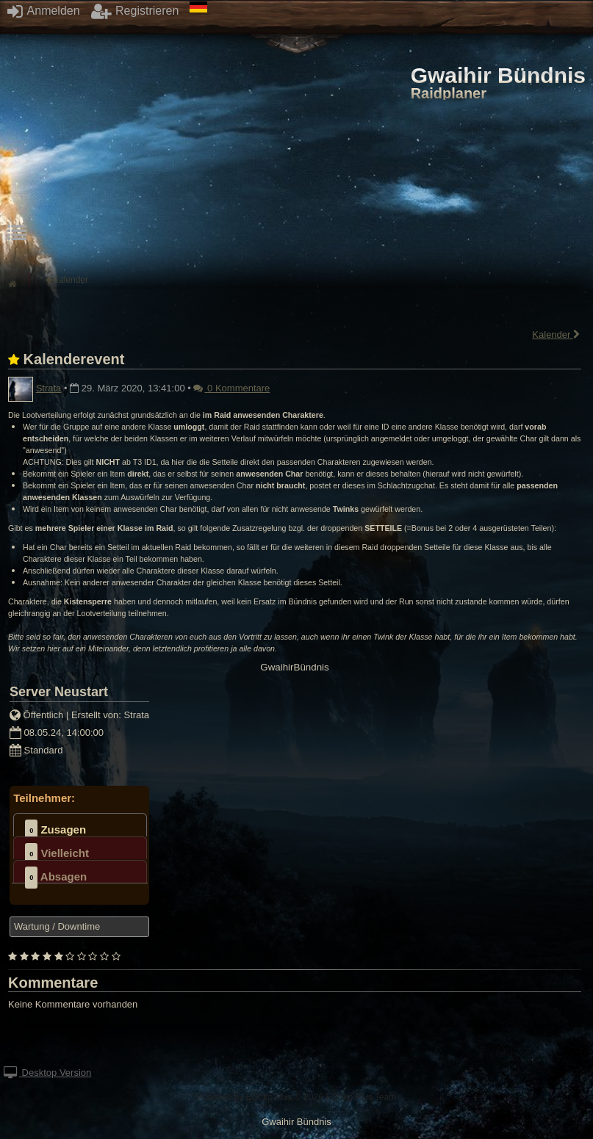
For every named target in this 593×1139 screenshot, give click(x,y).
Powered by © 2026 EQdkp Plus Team (296, 1097)
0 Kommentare (231, 388)
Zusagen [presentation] (55, 831)
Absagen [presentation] (56, 878)
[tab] (80, 824)
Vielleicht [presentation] (57, 854)
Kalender (556, 335)
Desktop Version (47, 1072)
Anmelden (43, 10)
